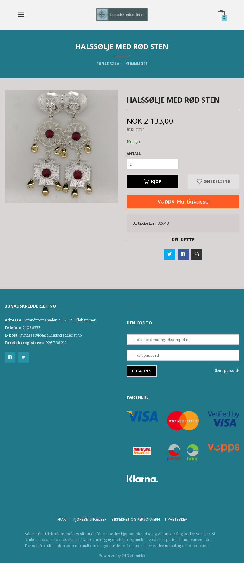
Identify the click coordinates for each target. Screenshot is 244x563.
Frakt (62, 519)
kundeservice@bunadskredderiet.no (51, 335)
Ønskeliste (213, 181)
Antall (134, 153)
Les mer (134, 545)
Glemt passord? (226, 370)
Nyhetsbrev (176, 519)
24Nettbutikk (133, 555)
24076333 (31, 328)
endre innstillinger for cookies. (181, 545)
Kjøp (152, 181)
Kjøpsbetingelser (89, 519)
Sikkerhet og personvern (136, 519)
